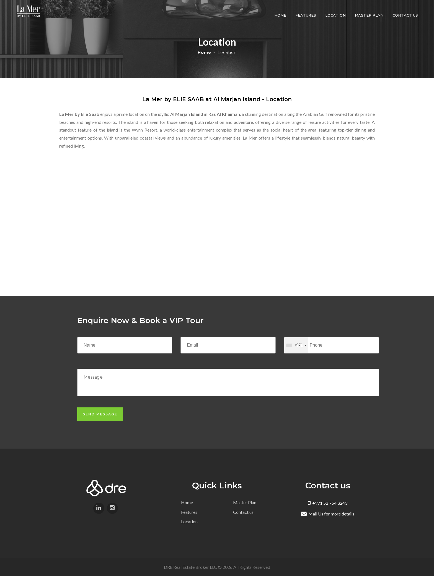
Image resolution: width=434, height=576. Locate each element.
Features (306, 15)
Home (281, 15)
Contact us (406, 15)
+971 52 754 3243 (327, 503)
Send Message (100, 414)
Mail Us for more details (327, 513)
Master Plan (370, 15)
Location (336, 15)
